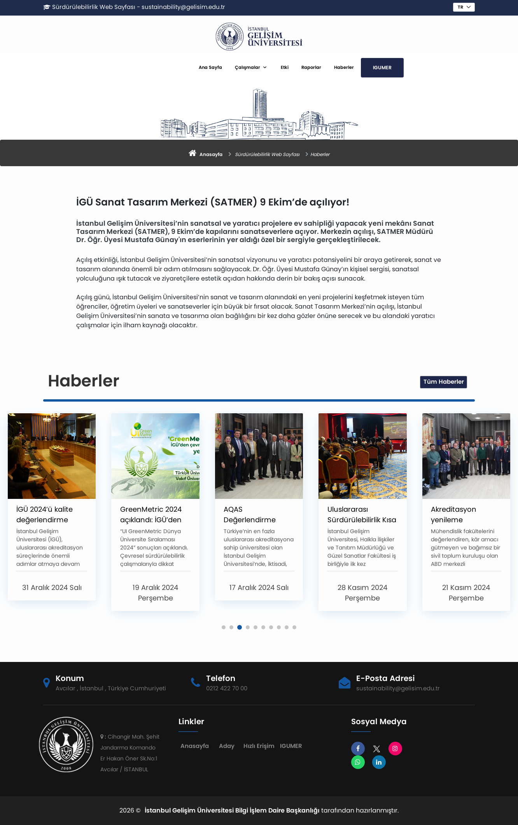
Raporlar (311, 67)
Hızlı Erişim (259, 746)
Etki (285, 67)
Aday (226, 746)
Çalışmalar (247, 67)
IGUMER (382, 67)
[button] (224, 627)
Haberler (344, 67)
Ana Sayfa (210, 67)
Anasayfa (194, 746)
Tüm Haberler (444, 381)
